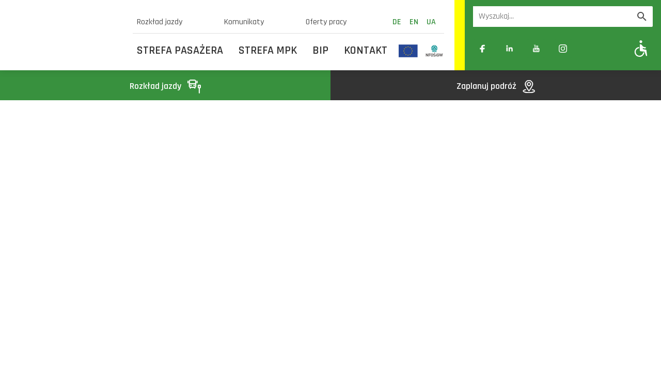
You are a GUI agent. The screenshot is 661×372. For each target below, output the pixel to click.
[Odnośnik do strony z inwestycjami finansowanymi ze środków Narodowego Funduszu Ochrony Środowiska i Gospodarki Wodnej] (434, 50)
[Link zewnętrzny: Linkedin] (509, 48)
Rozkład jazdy (159, 22)
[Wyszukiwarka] (552, 16)
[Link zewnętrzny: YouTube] (536, 48)
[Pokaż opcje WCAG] (641, 48)
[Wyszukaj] (642, 16)
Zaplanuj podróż (496, 86)
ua (431, 22)
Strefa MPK (268, 50)
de (396, 22)
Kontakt (365, 50)
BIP (320, 50)
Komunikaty (244, 22)
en (414, 22)
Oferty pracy (326, 22)
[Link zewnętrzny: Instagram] (563, 48)
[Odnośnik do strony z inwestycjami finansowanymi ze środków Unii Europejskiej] (408, 50)
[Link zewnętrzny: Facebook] (482, 48)
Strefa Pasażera (180, 50)
